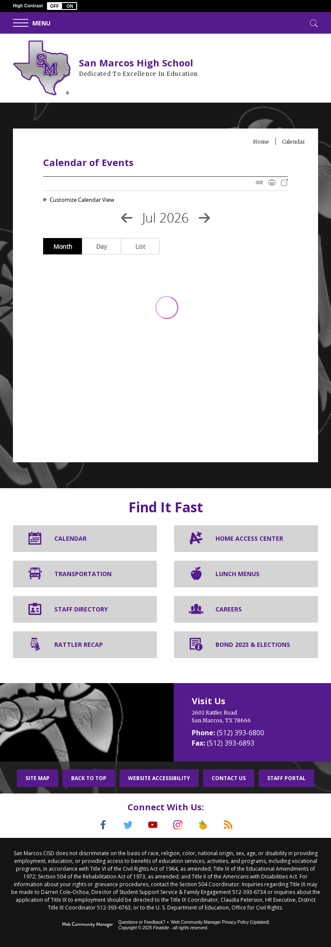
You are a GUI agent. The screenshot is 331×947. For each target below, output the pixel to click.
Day (101, 246)
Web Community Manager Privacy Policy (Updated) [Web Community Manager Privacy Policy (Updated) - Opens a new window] (220, 922)
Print (272, 182)
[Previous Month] (126, 217)
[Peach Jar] (203, 825)
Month (62, 246)
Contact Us (229, 778)
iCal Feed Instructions (259, 182)
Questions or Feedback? (141, 922)
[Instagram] (178, 825)
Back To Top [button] (88, 778)
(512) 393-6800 (240, 732)
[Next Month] (204, 217)
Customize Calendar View (82, 200)
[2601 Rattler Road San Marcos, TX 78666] (252, 716)
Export (284, 182)
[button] (62, 6)
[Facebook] (103, 825)
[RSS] (228, 825)
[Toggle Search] (313, 22)
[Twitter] (128, 825)
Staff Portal (286, 778)
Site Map (37, 778)
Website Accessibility (159, 778)
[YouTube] (153, 825)
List (140, 246)
